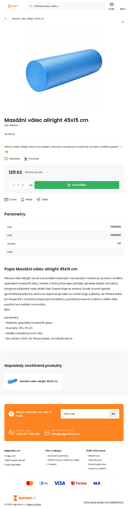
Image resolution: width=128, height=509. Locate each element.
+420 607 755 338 (27, 434)
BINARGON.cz (117, 502)
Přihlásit (113, 414)
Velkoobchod (95, 460)
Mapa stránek (34, 504)
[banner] (13, 6)
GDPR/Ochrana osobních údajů (63, 460)
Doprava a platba (97, 468)
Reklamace (94, 455)
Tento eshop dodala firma (96, 502)
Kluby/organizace (97, 464)
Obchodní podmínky (58, 455)
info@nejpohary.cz (65, 434)
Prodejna (51, 464)
